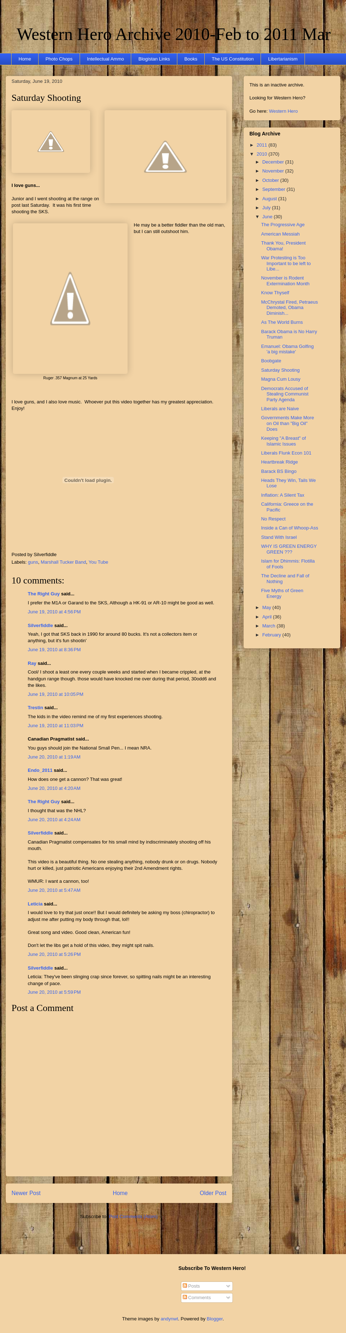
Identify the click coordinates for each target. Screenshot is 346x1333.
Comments (197, 1297)
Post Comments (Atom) (133, 1216)
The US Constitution (233, 59)
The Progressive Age (283, 224)
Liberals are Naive (280, 408)
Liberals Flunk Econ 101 (286, 453)
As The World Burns (282, 322)
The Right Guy (44, 593)
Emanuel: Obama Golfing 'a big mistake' (287, 349)
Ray (32, 663)
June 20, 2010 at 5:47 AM (54, 890)
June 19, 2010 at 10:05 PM (55, 694)
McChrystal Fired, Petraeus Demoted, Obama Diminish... (289, 307)
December (273, 162)
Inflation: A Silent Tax (282, 495)
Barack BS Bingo (278, 471)
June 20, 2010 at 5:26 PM (54, 954)
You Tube (98, 562)
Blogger (215, 1318)
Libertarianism (283, 59)
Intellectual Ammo (105, 59)
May (267, 607)
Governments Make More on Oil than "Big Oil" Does (287, 423)
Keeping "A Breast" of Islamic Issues (283, 441)
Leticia (35, 904)
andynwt (169, 1318)
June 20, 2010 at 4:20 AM (54, 788)
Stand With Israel (279, 537)
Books (190, 59)
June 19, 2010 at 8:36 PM (54, 649)
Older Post (213, 1193)
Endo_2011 (40, 770)
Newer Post (26, 1193)
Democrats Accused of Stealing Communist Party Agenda (284, 394)
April (267, 616)
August (270, 198)
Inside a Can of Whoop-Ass (289, 528)
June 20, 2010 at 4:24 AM (54, 819)
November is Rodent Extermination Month (285, 280)
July (267, 207)
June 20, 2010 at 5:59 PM (54, 992)
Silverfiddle (40, 625)
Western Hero (283, 111)
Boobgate (271, 360)
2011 (263, 145)
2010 (263, 154)
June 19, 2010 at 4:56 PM (54, 611)
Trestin (35, 707)
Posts (191, 1286)
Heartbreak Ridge (279, 462)
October (271, 180)
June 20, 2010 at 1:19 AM (54, 757)
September (274, 189)
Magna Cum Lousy (280, 379)
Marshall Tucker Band (63, 562)
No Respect (273, 519)
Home (25, 59)
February (272, 635)
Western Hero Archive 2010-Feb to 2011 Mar (174, 34)
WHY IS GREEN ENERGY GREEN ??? (288, 549)
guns (33, 562)
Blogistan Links (154, 59)
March (269, 626)
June (268, 216)
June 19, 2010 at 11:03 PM (55, 725)
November (273, 171)
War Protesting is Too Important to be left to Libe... (286, 263)
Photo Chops (58, 59)
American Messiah (280, 234)
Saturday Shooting (46, 98)
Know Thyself (275, 292)
